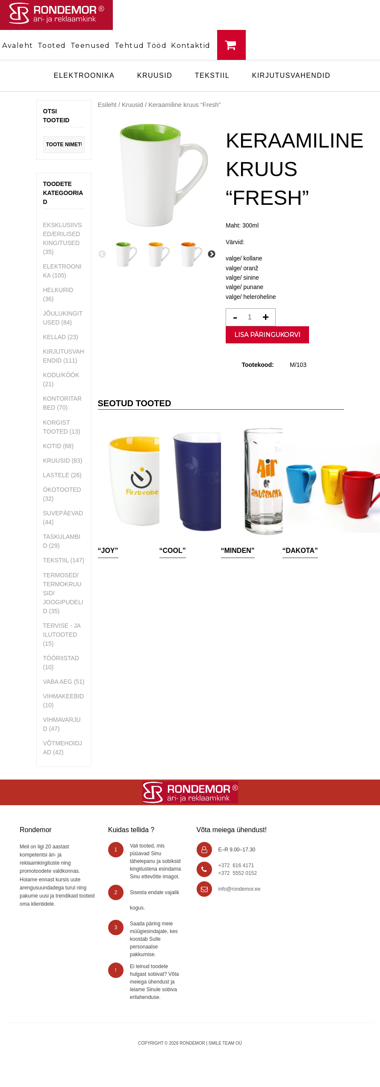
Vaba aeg (57, 681)
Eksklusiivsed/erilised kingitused (62, 234)
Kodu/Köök (61, 375)
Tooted (52, 45)
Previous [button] (102, 254)
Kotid (52, 446)
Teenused (90, 45)
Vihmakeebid (63, 696)
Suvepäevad (63, 513)
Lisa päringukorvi (267, 335)
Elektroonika (84, 75)
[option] (125, 254)
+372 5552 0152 (237, 873)
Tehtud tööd (141, 45)
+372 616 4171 (236, 865)
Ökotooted (62, 489)
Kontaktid (191, 45)
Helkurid (58, 290)
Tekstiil (212, 75)
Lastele (56, 475)
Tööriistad (61, 658)
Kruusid (155, 75)
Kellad (54, 337)
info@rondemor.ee (239, 889)
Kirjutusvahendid (291, 75)
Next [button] (211, 254)
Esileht (107, 104)
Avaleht (17, 45)
